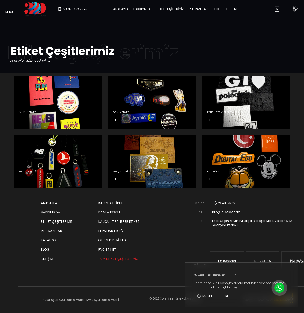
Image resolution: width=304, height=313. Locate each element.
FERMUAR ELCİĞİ (111, 231)
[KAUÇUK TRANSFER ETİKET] (246, 102)
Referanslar (198, 9)
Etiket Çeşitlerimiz (170, 9)
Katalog (48, 240)
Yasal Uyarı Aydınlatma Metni (63, 300)
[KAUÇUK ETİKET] (57, 102)
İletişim (231, 9)
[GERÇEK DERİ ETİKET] (152, 161)
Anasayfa (120, 9)
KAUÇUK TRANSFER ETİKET (119, 221)
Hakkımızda (142, 9)
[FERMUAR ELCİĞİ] (57, 161)
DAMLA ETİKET (109, 212)
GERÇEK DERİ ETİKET (114, 240)
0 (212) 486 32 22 (224, 203)
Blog (217, 9)
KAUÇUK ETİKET (110, 203)
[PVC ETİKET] (246, 161)
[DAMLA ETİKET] (152, 102)
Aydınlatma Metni (246, 287)
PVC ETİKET (107, 249)
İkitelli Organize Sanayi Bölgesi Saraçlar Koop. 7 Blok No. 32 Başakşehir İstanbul (252, 223)
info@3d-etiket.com (226, 212)
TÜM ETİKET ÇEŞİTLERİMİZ (118, 258)
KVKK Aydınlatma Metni (102, 300)
